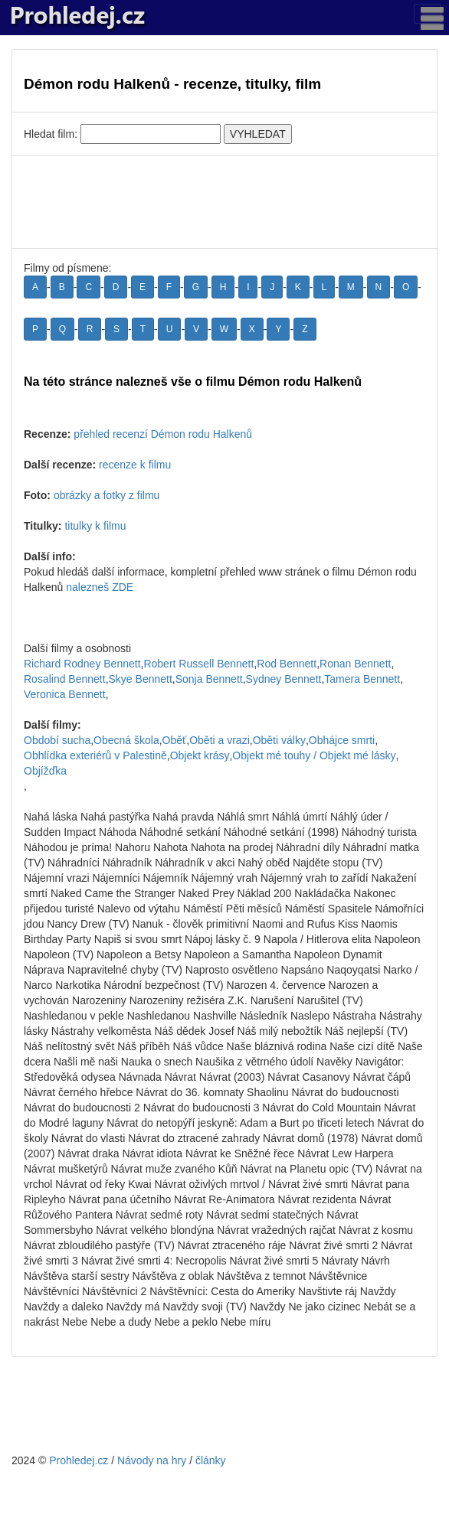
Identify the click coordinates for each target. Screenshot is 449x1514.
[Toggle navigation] (427, 14)
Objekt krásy (200, 755)
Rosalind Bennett (65, 679)
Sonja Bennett (209, 679)
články (210, 1460)
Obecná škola (126, 740)
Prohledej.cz (78, 1460)
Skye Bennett (140, 679)
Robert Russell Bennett (198, 663)
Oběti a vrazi (219, 740)
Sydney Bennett (284, 679)
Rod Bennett (286, 663)
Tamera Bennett (362, 679)
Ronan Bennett (355, 663)
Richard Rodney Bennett (82, 663)
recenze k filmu (135, 464)
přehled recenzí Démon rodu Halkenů (163, 434)
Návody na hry (151, 1460)
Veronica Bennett (65, 694)
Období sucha (57, 740)
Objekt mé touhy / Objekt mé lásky (313, 755)
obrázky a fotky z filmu (107, 495)
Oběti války (279, 740)
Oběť (174, 740)
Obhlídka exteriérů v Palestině (95, 755)
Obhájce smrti (342, 740)
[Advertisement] (224, 202)
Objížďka (45, 771)
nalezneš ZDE (99, 587)
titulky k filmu (95, 526)
